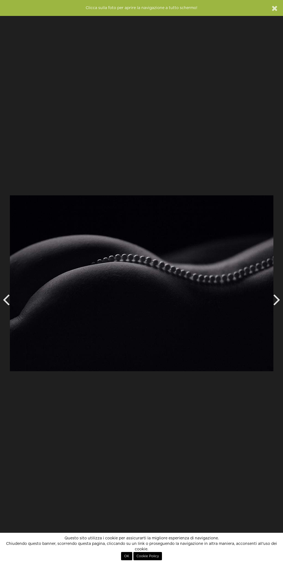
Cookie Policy (147, 556)
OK (126, 556)
